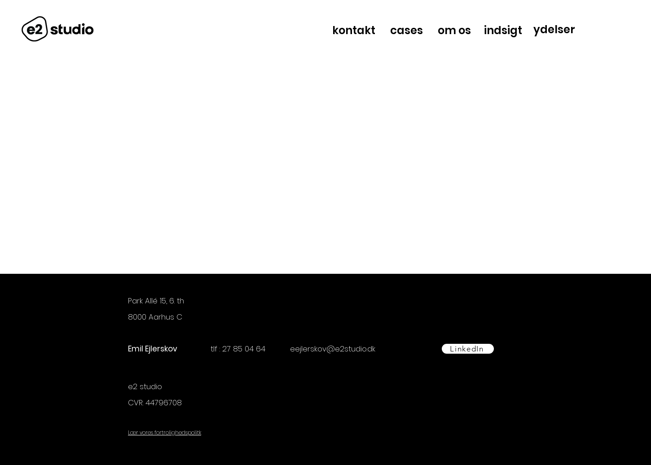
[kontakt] (354, 30)
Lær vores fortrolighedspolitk (164, 432)
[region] (576, 30)
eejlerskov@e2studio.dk (332, 348)
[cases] (407, 30)
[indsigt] (503, 30)
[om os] (455, 30)
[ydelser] (555, 29)
